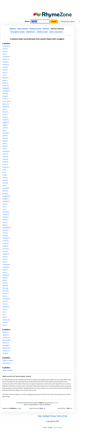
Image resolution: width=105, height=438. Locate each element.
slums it (5, 230)
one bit (5, 180)
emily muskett (8, 370)
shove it (5, 217)
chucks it (6, 59)
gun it (5, 109)
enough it (6, 345)
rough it (5, 199)
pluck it (5, 191)
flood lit (5, 93)
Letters (19, 408)
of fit (4, 170)
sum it (5, 272)
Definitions (30, 32)
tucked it (6, 307)
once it (5, 178)
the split (5, 291)
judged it (6, 122)
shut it (5, 222)
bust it (5, 51)
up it (4, 312)
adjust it (5, 335)
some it (5, 246)
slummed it (6, 228)
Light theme (47, 427)
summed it (6, 264)
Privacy (53, 416)
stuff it (5, 256)
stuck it (5, 251)
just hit (5, 128)
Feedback (46, 416)
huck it (5, 114)
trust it (5, 304)
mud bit (5, 157)
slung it (5, 235)
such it (5, 259)
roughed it (6, 196)
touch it (5, 301)
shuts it (5, 220)
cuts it (5, 72)
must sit (5, 167)
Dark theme (58, 427)
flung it (5, 96)
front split (6, 101)
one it (5, 185)
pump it (5, 193)
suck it (5, 262)
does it (5, 80)
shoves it (6, 214)
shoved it (6, 212)
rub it (4, 207)
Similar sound (42, 32)
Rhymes (13, 29)
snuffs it (5, 241)
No (44, 408)
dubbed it (6, 88)
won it (5, 325)
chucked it (6, 57)
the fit (5, 280)
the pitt (5, 285)
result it (5, 353)
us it (4, 314)
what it (5, 322)
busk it (5, 49)
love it (5, 143)
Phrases (46, 29)
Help (39, 416)
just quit (5, 133)
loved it (5, 138)
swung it (6, 275)
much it (5, 154)
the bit (5, 278)
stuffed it (6, 254)
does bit (5, 78)
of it (4, 172)
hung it (5, 117)
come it (5, 67)
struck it (5, 249)
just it (5, 130)
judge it (5, 125)
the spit (5, 288)
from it (5, 99)
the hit (5, 283)
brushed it (6, 46)
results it (6, 351)
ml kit (4, 149)
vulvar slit (6, 320)
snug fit (5, 243)
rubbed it (6, 201)
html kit (5, 112)
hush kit (5, 120)
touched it (6, 299)
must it (5, 164)
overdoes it (7, 363)
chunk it (5, 62)
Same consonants (56, 32)
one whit (6, 188)
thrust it (5, 293)
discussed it (7, 340)
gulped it (6, 106)
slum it (5, 233)
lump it (5, 146)
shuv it (5, 225)
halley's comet (8, 360)
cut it (4, 75)
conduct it (6, 337)
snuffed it (6, 238)
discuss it (6, 343)
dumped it (6, 91)
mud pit (5, 159)
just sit (5, 135)
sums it (5, 270)
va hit (4, 317)
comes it (6, 64)
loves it (5, 141)
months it (6, 151)
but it (4, 54)
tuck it (5, 309)
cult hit (5, 70)
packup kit (6, 348)
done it (5, 83)
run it (4, 209)
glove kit (6, 104)
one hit (5, 183)
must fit (5, 162)
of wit (5, 175)
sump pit (6, 267)
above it (5, 332)
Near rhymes (23, 29)
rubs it (5, 204)
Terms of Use (62, 416)
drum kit (6, 85)
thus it (5, 296)
